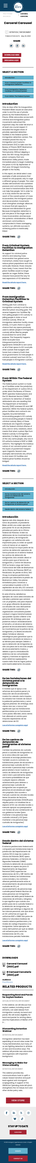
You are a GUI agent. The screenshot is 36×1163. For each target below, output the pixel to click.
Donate (18, 1151)
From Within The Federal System (17, 96)
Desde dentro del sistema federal (18, 509)
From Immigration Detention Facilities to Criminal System (16, 90)
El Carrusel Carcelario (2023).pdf (19, 973)
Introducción (10, 489)
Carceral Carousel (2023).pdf (17, 965)
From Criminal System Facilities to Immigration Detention (18, 84)
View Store (18, 1100)
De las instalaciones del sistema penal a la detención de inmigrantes (17, 496)
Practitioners (7, 982)
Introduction (10, 78)
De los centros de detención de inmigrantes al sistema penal (17, 503)
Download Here (12, 55)
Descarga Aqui (11, 60)
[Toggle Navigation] (5, 5)
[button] (19, 237)
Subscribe (18, 1132)
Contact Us (18, 1158)
